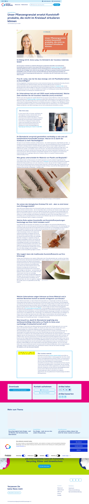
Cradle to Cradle (59, 86)
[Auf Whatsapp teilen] (60, 389)
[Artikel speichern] (65, 397)
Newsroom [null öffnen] (23, 4)
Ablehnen (79, 495)
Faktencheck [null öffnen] (30, 4)
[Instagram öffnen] (8, 1)
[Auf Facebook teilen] (63, 389)
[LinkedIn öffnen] (13, 1)
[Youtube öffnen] (11, 1)
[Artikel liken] (60, 397)
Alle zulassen (79, 487)
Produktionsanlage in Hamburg (34, 99)
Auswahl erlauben (79, 491)
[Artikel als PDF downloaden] (19, 390)
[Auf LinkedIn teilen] (66, 389)
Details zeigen (65, 501)
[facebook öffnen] (10, 1)
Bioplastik (46, 161)
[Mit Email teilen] (69, 389)
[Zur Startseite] (13, 4)
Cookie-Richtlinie (20, 492)
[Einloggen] (77, 4)
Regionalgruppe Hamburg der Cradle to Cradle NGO (30, 126)
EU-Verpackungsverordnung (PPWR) (33, 308)
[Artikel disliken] (62, 397)
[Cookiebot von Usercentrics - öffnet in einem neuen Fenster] (8, 502)
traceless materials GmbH (57, 67)
